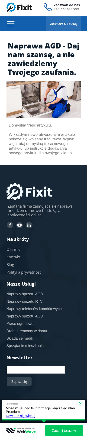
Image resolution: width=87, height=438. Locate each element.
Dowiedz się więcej (20, 416)
